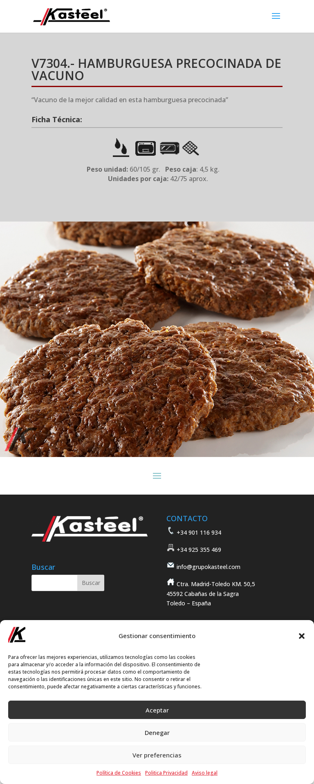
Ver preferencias (157, 755)
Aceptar (157, 710)
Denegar (157, 732)
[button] (302, 636)
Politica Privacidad (166, 772)
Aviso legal (205, 772)
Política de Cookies (118, 772)
